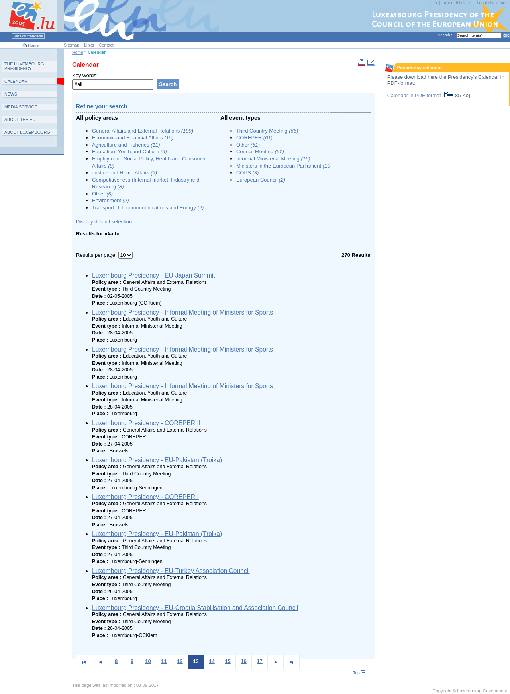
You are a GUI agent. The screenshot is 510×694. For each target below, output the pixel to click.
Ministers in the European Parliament (284, 166)
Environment (110, 200)
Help (432, 3)
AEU (19, 119)
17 (259, 661)
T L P (24, 66)
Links (89, 45)
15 (227, 661)
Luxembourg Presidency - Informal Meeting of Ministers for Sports (182, 312)
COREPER (254, 138)
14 (211, 661)
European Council (260, 180)
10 (148, 661)
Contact (106, 45)
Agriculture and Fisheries (126, 145)
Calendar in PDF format (414, 95)
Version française (28, 36)
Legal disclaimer (492, 3)
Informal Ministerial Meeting (273, 159)
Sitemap (71, 45)
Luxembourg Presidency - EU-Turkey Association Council (171, 570)
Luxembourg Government (482, 690)
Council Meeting (260, 151)
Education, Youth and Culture (129, 151)
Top (359, 673)
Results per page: (97, 255)
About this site (457, 3)
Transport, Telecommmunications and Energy (148, 208)
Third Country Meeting (267, 131)
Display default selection (104, 222)
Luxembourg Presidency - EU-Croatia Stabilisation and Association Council (195, 607)
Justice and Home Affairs (124, 173)
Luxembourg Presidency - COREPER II (146, 423)
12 (179, 661)
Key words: (85, 75)
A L (27, 132)
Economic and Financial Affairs (132, 138)
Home (33, 45)
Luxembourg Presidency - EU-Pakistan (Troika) (157, 460)
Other (102, 194)
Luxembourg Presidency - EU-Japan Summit (153, 275)
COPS (247, 173)
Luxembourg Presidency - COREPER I (145, 496)
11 (164, 661)
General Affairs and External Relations (142, 131)
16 (243, 661)
